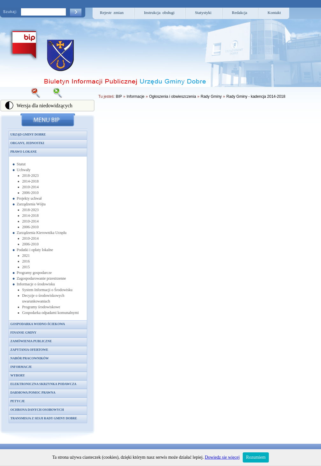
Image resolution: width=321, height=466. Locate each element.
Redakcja (239, 12)
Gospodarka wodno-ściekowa (37, 324)
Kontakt (274, 12)
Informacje (21, 367)
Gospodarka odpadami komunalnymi (50, 312)
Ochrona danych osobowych (37, 409)
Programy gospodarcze (34, 272)
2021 (26, 255)
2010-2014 (30, 187)
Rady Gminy (211, 96)
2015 (26, 267)
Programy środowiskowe (41, 307)
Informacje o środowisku (36, 284)
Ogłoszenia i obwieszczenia (172, 96)
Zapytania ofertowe (29, 349)
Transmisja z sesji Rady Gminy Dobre (43, 418)
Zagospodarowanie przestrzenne (41, 278)
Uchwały (24, 170)
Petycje (17, 401)
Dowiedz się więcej (222, 457)
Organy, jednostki (27, 143)
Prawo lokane (23, 151)
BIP (119, 96)
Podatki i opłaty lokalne (35, 250)
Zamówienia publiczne (31, 341)
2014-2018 (30, 181)
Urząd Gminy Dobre (28, 134)
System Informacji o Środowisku (47, 290)
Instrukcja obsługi (159, 12)
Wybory (17, 375)
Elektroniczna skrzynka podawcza (43, 384)
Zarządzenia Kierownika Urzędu (42, 232)
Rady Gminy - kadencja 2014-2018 (256, 96)
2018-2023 (30, 175)
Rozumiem (255, 457)
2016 (26, 261)
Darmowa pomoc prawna (33, 392)
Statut (21, 164)
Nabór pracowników (29, 358)
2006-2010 (30, 192)
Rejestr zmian (112, 12)
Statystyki (203, 12)
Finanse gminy (23, 332)
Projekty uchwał (29, 198)
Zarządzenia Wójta (31, 204)
